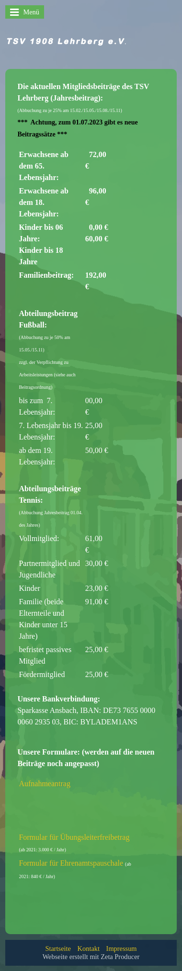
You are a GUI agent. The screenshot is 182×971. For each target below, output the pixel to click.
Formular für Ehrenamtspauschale (71, 863)
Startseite (58, 948)
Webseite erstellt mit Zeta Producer (91, 956)
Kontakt (89, 948)
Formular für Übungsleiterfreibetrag (74, 837)
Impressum (121, 948)
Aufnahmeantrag (44, 783)
